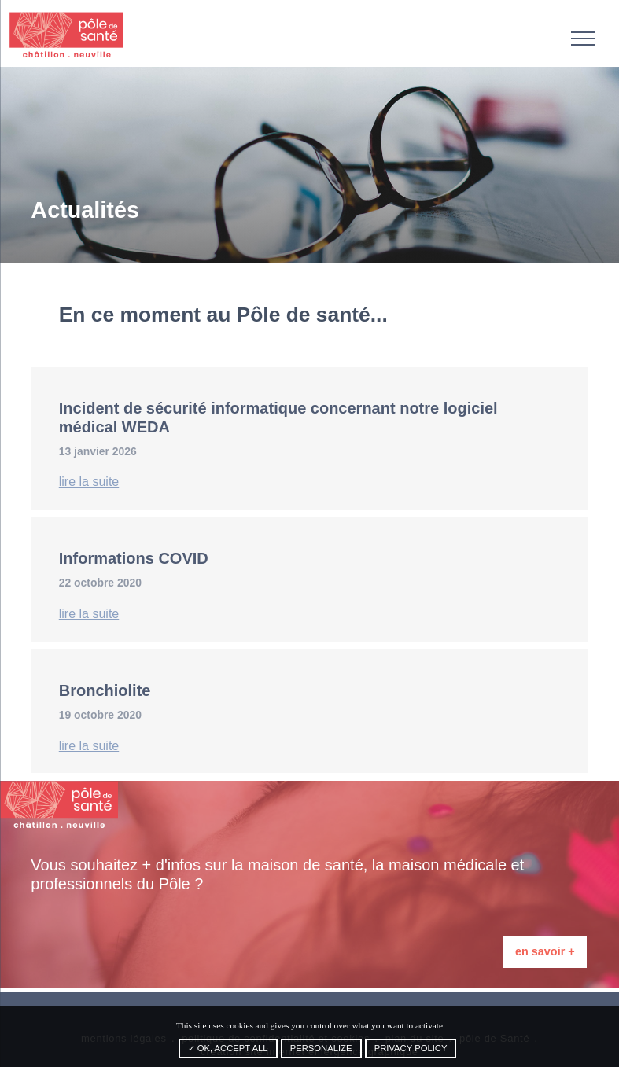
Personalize (321, 1048)
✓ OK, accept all (228, 1048)
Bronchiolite (105, 690)
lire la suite (89, 481)
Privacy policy (411, 1048)
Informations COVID (133, 558)
